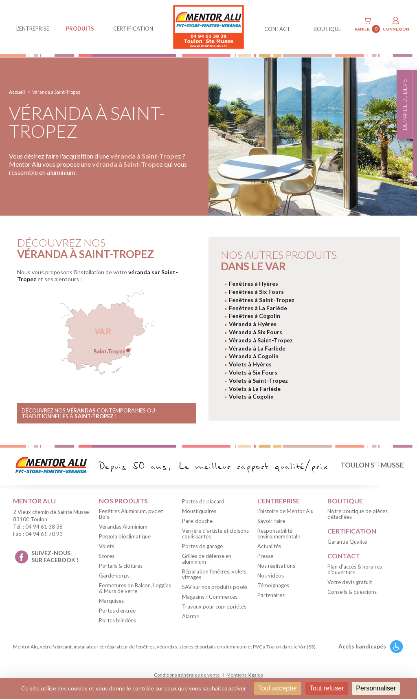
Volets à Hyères (250, 364)
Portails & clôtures (121, 565)
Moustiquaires (199, 511)
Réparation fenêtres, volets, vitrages (215, 574)
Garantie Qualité (347, 541)
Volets (106, 546)
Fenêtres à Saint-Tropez (261, 299)
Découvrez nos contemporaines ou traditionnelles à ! (88, 413)
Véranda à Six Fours (255, 332)
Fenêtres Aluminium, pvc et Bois (131, 514)
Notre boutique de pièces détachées (357, 514)
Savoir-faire (271, 521)
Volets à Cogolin (251, 396)
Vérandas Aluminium (123, 526)
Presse (265, 556)
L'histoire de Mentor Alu (285, 511)
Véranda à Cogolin (254, 356)
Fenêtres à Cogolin (254, 315)
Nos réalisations (276, 565)
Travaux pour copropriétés (214, 606)
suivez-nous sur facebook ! (55, 556)
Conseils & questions (352, 592)
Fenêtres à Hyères (253, 283)
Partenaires (271, 595)
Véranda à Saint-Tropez (261, 340)
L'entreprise (32, 28)
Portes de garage (202, 546)
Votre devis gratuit (349, 582)
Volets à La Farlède (255, 388)
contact (277, 29)
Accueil (17, 92)
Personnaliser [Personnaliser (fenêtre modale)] (376, 688)
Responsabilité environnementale (278, 533)
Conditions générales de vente (187, 674)
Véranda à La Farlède (257, 348)
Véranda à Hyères (253, 323)
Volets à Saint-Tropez (258, 380)
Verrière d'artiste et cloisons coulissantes (215, 533)
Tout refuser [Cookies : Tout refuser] (326, 688)
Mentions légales (244, 674)
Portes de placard (203, 501)
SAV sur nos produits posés (214, 587)
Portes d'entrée (117, 610)
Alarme (190, 616)
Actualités (269, 546)
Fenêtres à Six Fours (256, 291)
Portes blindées (117, 620)
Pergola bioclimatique (125, 536)
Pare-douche (197, 521)
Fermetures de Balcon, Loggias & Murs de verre (135, 588)
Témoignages (273, 585)
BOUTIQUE (327, 29)
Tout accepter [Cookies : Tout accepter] (277, 688)
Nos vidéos (270, 575)
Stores (106, 556)
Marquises (111, 601)
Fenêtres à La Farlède (258, 307)
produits (80, 28)
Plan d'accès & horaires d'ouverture (354, 569)
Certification (133, 28)
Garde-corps (114, 575)
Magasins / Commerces (209, 596)
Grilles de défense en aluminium (206, 559)
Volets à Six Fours (253, 372)
